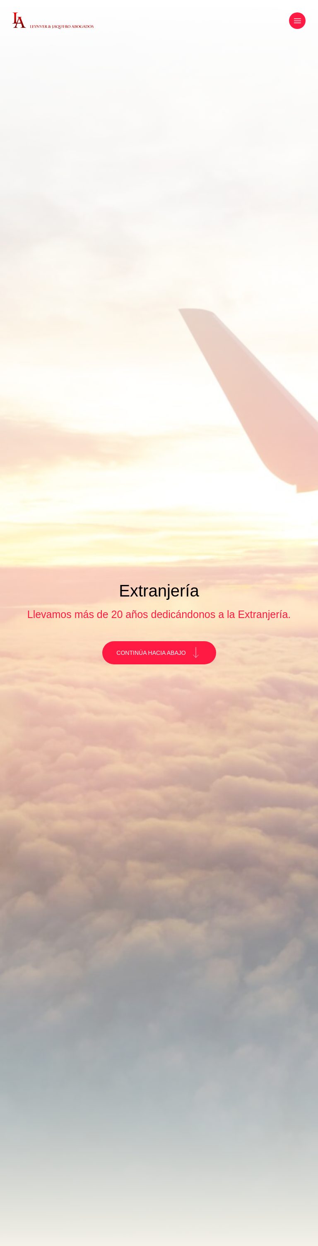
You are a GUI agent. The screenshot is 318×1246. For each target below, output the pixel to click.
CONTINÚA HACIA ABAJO (157, 653)
